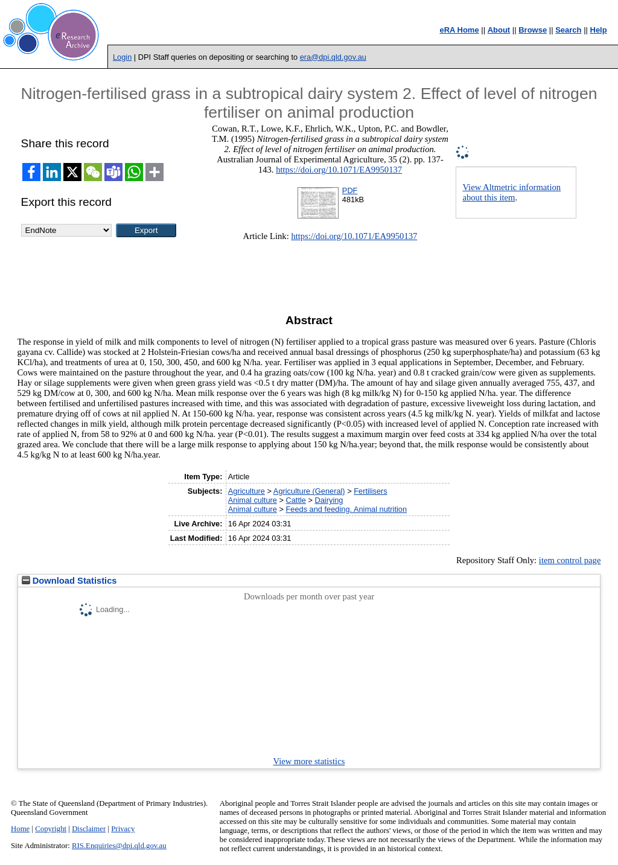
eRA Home (459, 29)
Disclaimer (89, 829)
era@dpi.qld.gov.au (333, 57)
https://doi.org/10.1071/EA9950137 (339, 169)
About (499, 29)
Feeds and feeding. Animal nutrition (346, 509)
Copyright (50, 829)
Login (122, 57)
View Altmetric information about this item (511, 192)
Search (568, 29)
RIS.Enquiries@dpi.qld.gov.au (119, 845)
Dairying (329, 500)
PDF (350, 190)
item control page (570, 560)
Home (20, 829)
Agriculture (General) (309, 491)
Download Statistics (69, 581)
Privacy (123, 829)
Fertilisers (370, 491)
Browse (532, 29)
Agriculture (246, 491)
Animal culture (252, 500)
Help (598, 29)
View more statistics (309, 761)
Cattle (295, 500)
